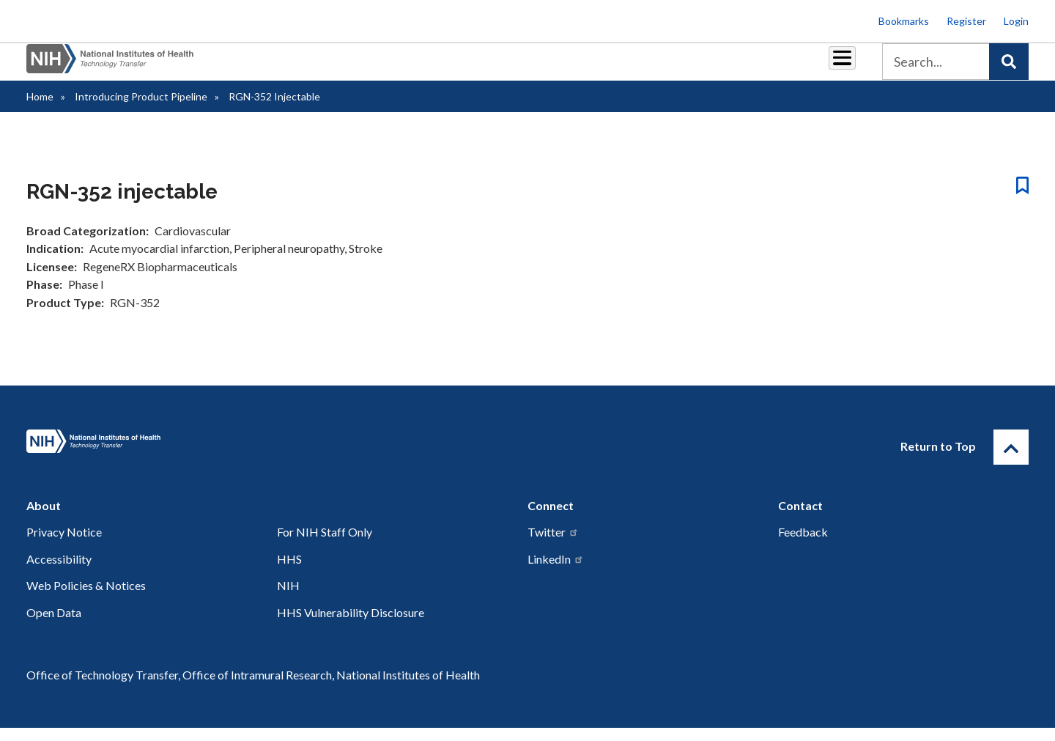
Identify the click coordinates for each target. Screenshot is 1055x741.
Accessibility (59, 572)
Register (966, 21)
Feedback (803, 545)
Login (1016, 21)
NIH (288, 598)
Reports (572, 67)
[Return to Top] (1011, 460)
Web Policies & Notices (86, 598)
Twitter (553, 545)
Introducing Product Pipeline (141, 109)
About (828, 67)
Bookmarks (903, 21)
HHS (289, 572)
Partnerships (427, 67)
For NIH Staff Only (324, 545)
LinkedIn (556, 572)
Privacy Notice (64, 545)
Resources (640, 67)
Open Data (53, 626)
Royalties (506, 67)
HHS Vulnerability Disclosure (350, 626)
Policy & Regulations (739, 67)
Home (39, 109)
